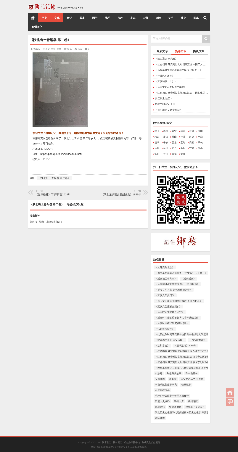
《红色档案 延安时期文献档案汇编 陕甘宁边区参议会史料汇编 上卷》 (192, 356)
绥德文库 (179, 401)
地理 (107, 17)
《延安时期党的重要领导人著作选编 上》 (177, 317)
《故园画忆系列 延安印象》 (170, 340)
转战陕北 (160, 407)
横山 (174, 136)
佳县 (183, 136)
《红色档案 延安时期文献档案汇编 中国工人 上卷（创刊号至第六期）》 (181, 64)
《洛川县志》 (162, 345)
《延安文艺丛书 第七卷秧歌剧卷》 (173, 289)
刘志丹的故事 (174, 373)
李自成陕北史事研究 (166, 384)
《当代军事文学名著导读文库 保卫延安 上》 (178, 70)
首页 (33, 17)
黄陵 (183, 153)
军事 (82, 17)
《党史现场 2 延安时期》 (168, 109)
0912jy (36, 49)
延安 (174, 131)
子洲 (165, 142)
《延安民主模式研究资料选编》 (172, 323)
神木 (183, 131)
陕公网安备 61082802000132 (131, 447)
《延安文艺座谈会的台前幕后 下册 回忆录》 (178, 301)
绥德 (191, 136)
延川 (165, 148)
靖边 (157, 136)
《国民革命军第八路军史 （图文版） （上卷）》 (181, 273)
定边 (165, 136)
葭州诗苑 (193, 401)
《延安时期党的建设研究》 (169, 312)
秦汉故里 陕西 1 (163, 98)
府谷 (191, 131)
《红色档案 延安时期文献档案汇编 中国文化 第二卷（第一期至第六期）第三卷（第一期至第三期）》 (181, 92)
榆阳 (200, 131)
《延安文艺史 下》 (165, 295)
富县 (200, 148)
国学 (94, 17)
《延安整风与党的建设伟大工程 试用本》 (177, 284)
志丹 (174, 148)
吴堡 (174, 142)
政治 (158, 17)
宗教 (120, 17)
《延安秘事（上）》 (166, 81)
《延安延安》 (188, 278)
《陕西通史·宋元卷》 (166, 58)
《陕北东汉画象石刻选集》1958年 (121, 194)
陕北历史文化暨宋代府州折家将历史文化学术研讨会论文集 (186, 412)
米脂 (200, 136)
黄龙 (174, 153)
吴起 (183, 148)
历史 (44, 17)
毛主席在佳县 (162, 390)
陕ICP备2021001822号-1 (104, 447)
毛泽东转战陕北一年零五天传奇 (172, 395)
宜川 (165, 153)
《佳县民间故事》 (164, 75)
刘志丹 (158, 373)
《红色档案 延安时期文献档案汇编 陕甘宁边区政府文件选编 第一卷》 (192, 362)
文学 (170, 17)
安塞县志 (160, 379)
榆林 (165, 131)
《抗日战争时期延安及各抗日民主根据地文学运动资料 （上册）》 (190, 334)
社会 (183, 17)
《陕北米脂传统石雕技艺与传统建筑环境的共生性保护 (184, 367)
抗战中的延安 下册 (165, 104)
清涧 (157, 142)
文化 (57, 17)
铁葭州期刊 (175, 407)
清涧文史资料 (162, 401)
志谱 (145, 17)
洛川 (157, 153)
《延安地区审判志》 (166, 278)
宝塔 (183, 142)
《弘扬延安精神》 (164, 328)
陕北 (157, 131)
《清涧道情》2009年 (185, 345)
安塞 (191, 142)
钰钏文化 (37, 26)
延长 (157, 148)
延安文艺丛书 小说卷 (192, 379)
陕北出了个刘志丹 (195, 407)
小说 (132, 17)
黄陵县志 (160, 418)
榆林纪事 (186, 384)
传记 (69, 17)
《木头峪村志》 (197, 340)
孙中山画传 (192, 373)
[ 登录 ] (41, 221)
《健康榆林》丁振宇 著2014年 (52, 194)
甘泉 (191, 148)
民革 (196, 17)
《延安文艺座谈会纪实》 (168, 306)
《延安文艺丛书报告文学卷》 (170, 87)
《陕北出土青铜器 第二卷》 (54, 178)
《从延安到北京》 (164, 267)
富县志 (172, 379)
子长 (200, 142)
